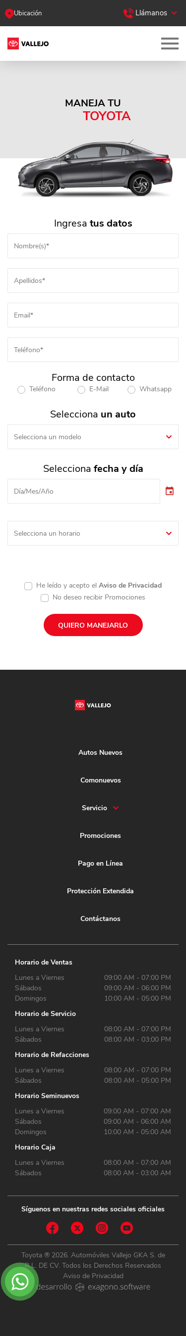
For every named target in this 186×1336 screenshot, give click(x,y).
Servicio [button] (94, 808)
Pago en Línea (100, 863)
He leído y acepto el (99, 585)
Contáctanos (100, 918)
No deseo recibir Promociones (99, 597)
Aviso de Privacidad (130, 585)
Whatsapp (155, 389)
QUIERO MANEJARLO (93, 625)
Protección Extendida (100, 891)
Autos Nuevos (100, 752)
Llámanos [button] (145, 13)
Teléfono (42, 389)
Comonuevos (100, 780)
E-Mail (99, 389)
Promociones (100, 835)
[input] (83, 491)
